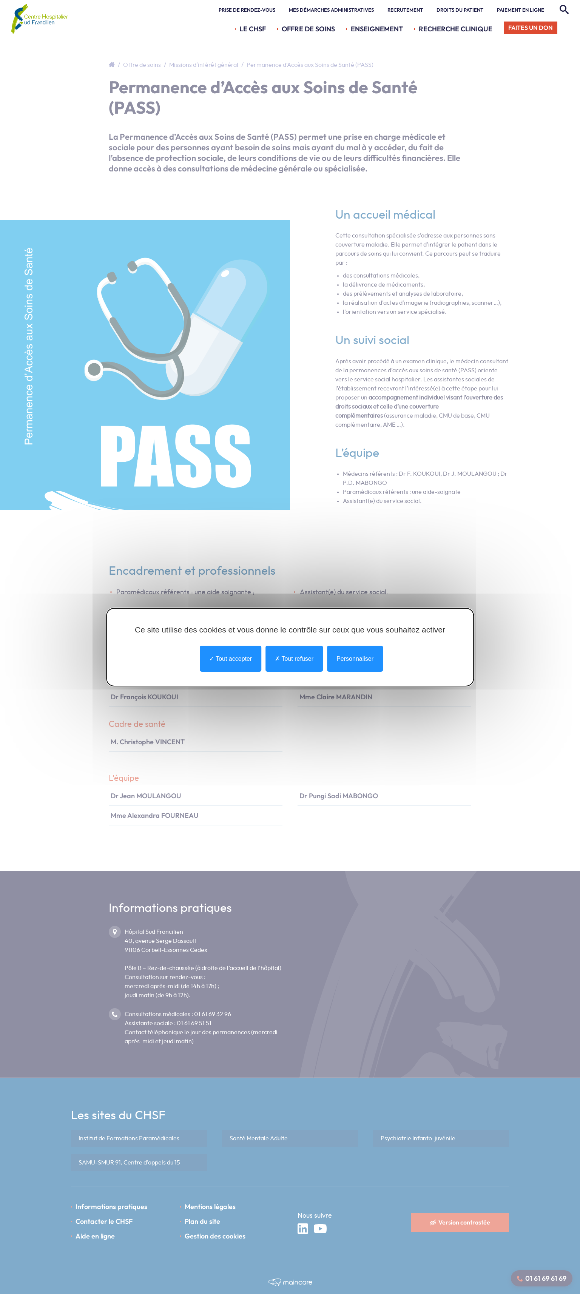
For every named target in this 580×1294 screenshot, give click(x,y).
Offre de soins (308, 29)
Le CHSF (252, 29)
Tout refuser (294, 658)
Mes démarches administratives (331, 10)
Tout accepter (230, 658)
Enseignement (377, 29)
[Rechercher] (563, 10)
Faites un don (530, 27)
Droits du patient (460, 10)
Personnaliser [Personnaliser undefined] (354, 658)
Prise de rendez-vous (247, 10)
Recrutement (405, 10)
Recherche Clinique (455, 29)
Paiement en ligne (520, 10)
